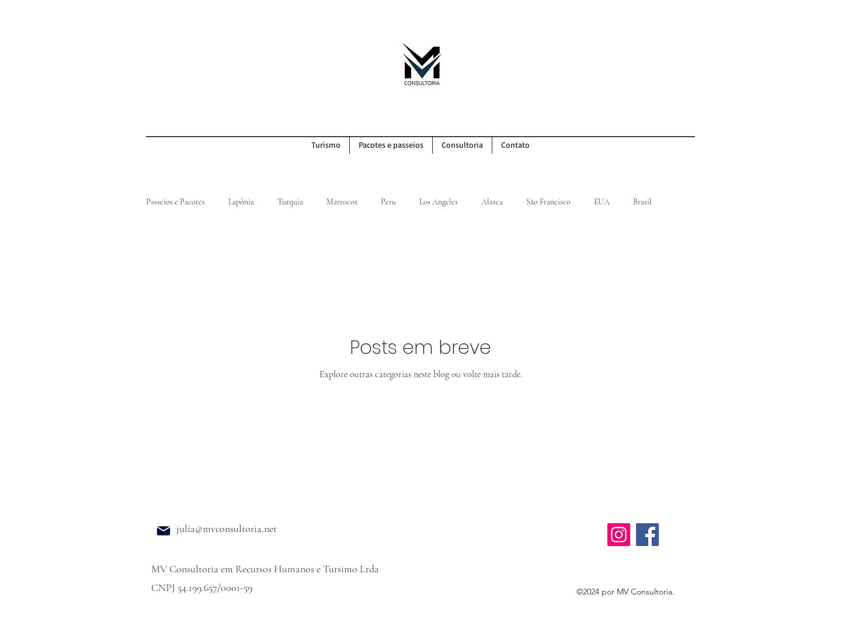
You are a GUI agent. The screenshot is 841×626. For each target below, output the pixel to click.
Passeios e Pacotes (175, 202)
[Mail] (163, 530)
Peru (388, 202)
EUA (602, 202)
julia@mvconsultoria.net (226, 528)
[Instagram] (618, 534)
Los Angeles (438, 202)
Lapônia (241, 202)
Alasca (492, 202)
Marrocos (341, 202)
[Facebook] (647, 534)
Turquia (290, 202)
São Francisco (548, 202)
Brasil (642, 202)
